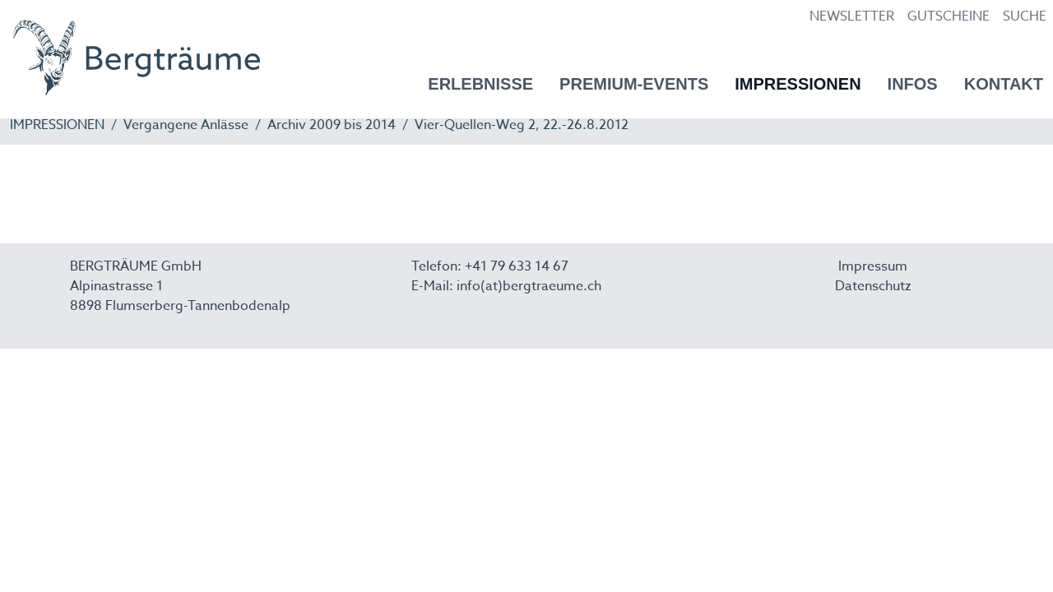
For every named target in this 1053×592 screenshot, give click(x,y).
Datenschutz (873, 286)
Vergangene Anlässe (185, 125)
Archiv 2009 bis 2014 (331, 125)
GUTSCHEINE (948, 16)
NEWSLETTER (851, 16)
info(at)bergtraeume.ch (529, 286)
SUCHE (1024, 16)
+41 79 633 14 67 (516, 266)
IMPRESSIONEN (57, 125)
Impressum (872, 266)
